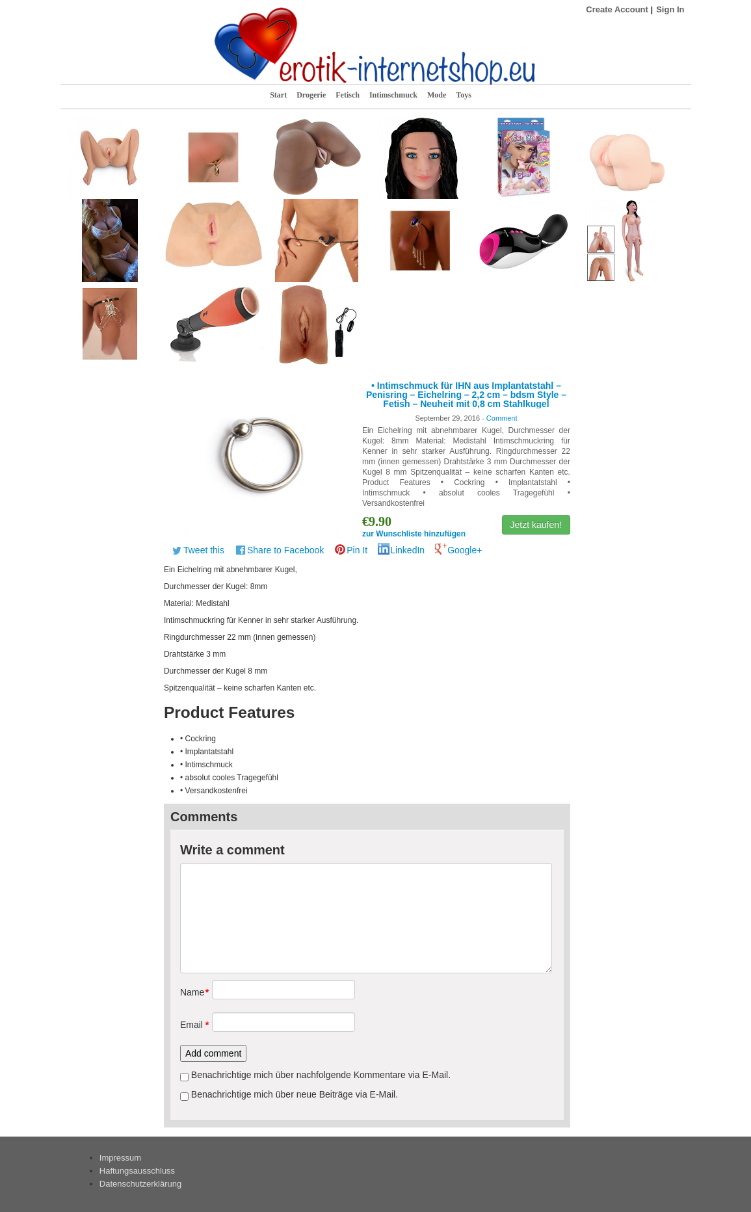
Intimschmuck (393, 94)
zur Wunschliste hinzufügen (414, 534)
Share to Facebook (285, 550)
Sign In (670, 9)
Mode (436, 94)
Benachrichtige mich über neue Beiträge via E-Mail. (294, 1094)
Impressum (120, 1158)
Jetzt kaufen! (536, 525)
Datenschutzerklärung (140, 1184)
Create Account (617, 9)
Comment (502, 418)
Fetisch (348, 94)
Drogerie (311, 94)
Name (191, 992)
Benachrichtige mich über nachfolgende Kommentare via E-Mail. (321, 1075)
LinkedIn (407, 550)
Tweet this (203, 550)
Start (278, 94)
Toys (463, 94)
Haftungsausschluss (137, 1171)
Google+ (464, 550)
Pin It (357, 550)
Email (191, 1025)
